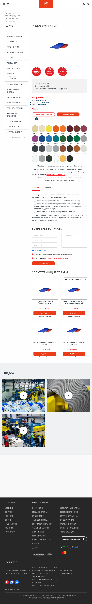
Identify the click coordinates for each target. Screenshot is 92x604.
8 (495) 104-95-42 (66, 570)
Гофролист (12, 63)
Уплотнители (13, 127)
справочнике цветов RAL (55, 174)
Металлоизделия (14, 132)
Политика (9, 528)
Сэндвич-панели (14, 84)
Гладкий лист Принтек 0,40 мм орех (74, 343)
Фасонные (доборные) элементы (12, 76)
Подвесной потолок (16, 137)
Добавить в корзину (43, 114)
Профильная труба (15, 108)
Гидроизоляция (14, 121)
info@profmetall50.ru (12, 589)
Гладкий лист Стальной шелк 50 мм (44, 343)
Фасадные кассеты (15, 36)
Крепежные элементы (12, 114)
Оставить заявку (68, 114)
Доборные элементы (69, 512)
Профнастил (12, 41)
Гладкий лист (13, 47)
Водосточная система (13, 90)
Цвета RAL (9, 508)
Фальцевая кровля (40, 520)
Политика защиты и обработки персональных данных (46, 597)
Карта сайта (10, 532)
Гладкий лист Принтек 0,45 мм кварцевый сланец (74, 303)
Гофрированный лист (41, 524)
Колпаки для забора (16, 103)
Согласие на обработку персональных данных (46, 599)
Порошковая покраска (42, 540)
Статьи (8, 520)
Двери (35, 548)
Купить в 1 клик (45, 316)
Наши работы (11, 524)
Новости (9, 516)
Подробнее (45, 313)
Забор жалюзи (13, 97)
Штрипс (10, 58)
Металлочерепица (15, 52)
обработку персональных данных (56, 258)
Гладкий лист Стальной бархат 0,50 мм (45, 303)
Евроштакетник (14, 68)
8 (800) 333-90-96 (66, 574)
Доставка (9, 512)
